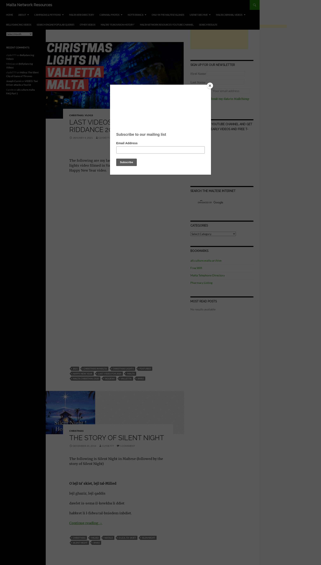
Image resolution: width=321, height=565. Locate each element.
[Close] (210, 86)
